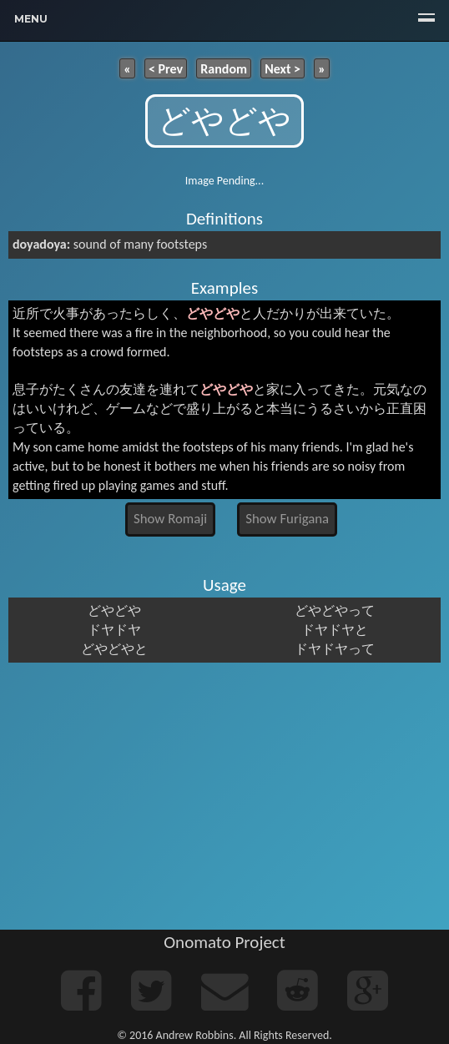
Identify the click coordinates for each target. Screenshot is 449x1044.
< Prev (166, 68)
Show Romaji (170, 518)
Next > (282, 68)
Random (223, 68)
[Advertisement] (224, 796)
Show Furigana (287, 518)
